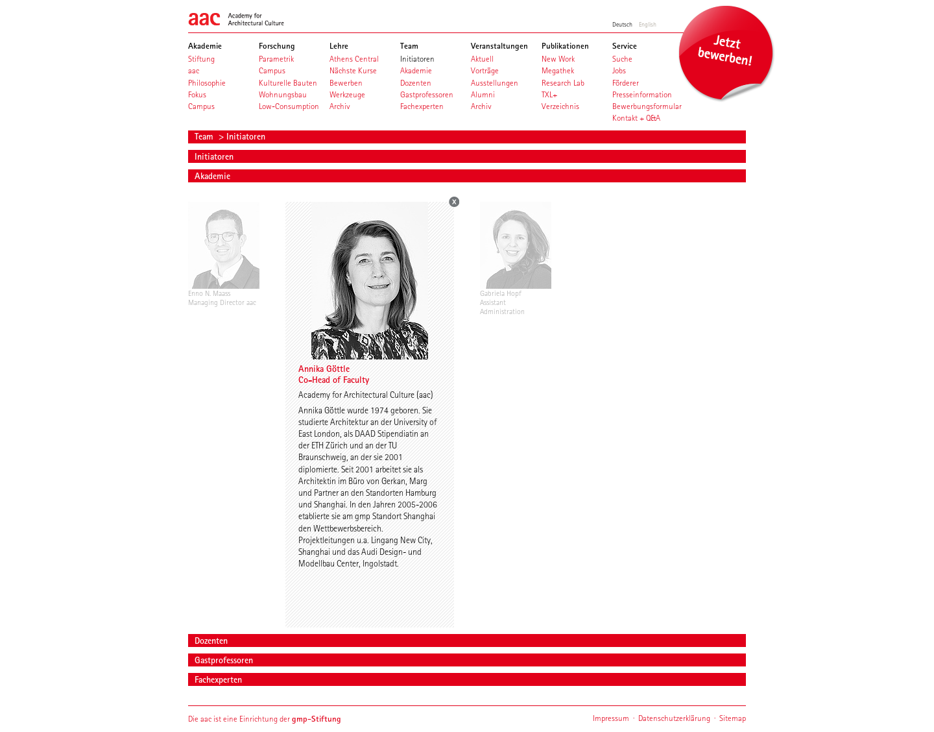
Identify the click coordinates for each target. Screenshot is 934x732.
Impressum (611, 718)
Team (205, 136)
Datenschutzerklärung (674, 718)
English (647, 24)
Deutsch (622, 24)
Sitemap (732, 718)
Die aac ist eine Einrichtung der (264, 719)
